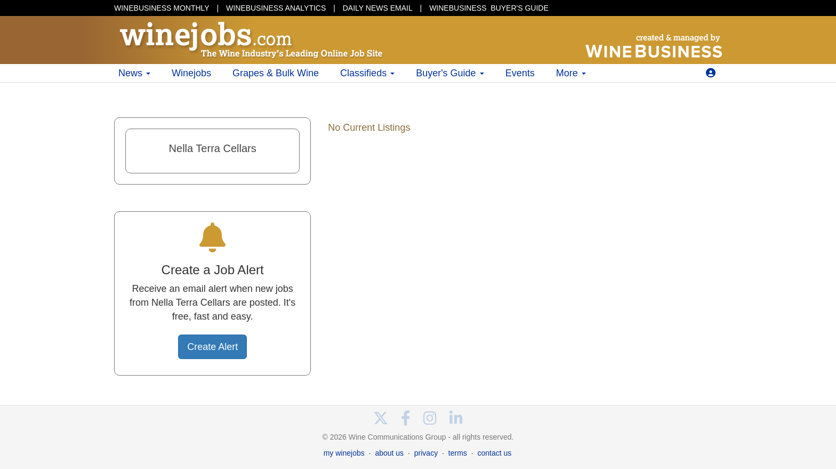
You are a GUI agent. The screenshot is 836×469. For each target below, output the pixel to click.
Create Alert (212, 346)
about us (389, 453)
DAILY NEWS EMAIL (378, 8)
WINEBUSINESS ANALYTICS (276, 8)
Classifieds (367, 73)
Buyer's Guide (450, 73)
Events (520, 73)
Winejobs (191, 73)
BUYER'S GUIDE (489, 8)
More (571, 73)
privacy (426, 453)
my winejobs (344, 453)
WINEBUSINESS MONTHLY (162, 8)
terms (457, 453)
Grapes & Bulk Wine (275, 73)
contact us (494, 453)
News (134, 73)
